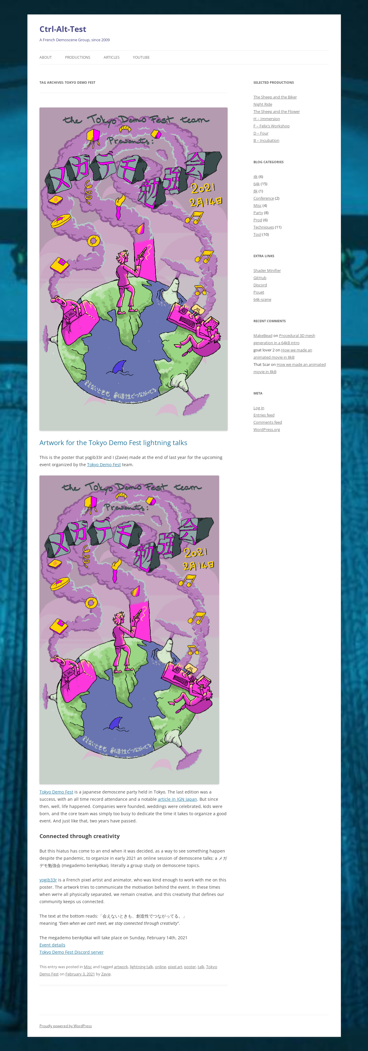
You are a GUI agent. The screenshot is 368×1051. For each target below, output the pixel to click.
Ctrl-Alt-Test (62, 28)
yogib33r (48, 880)
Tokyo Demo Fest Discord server (71, 952)
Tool (257, 234)
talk (201, 966)
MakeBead (262, 335)
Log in (258, 407)
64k (256, 183)
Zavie (106, 974)
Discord (260, 285)
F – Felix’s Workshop (271, 126)
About (45, 57)
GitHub (259, 277)
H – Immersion (266, 118)
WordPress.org (266, 429)
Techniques (263, 227)
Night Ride (262, 104)
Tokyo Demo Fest (104, 464)
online (160, 966)
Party (258, 212)
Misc (88, 966)
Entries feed (264, 415)
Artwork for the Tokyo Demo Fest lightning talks (113, 442)
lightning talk (141, 966)
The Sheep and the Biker (275, 97)
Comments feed (267, 422)
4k (255, 176)
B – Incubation (266, 140)
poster (190, 966)
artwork (121, 966)
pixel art (175, 966)
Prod (257, 220)
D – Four (261, 133)
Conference (263, 198)
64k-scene (262, 299)
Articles (112, 57)
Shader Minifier (267, 270)
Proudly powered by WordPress (65, 1025)
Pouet (258, 292)
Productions (77, 57)
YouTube (141, 57)
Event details (52, 945)
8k (255, 191)
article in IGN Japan (177, 799)
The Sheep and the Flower (276, 111)
